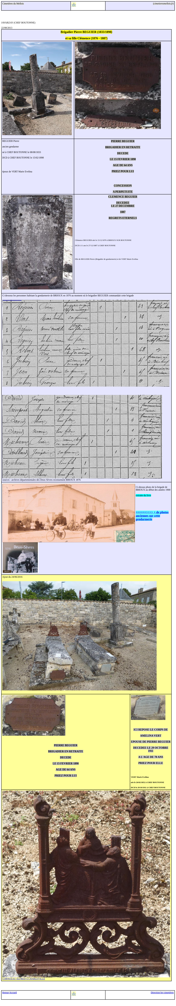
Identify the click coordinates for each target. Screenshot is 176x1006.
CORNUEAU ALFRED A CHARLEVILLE (23, 978)
